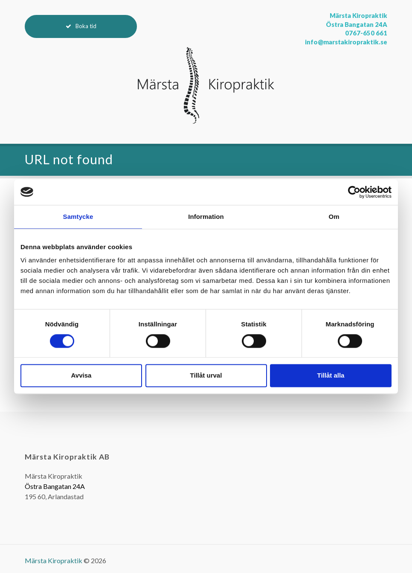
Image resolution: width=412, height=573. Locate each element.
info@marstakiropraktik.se (346, 42)
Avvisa (81, 375)
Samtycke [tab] (78, 216)
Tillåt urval (206, 375)
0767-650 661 (366, 33)
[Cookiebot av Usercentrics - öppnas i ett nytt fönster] (354, 192)
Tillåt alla (331, 375)
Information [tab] (206, 216)
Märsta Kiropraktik (53, 560)
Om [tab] (333, 216)
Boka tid (85, 26)
